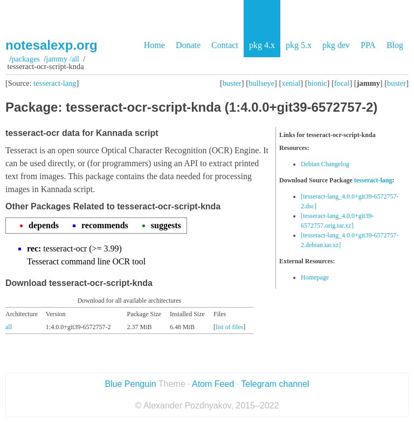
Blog (395, 45)
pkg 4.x (262, 45)
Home (154, 45)
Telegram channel (275, 384)
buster (232, 83)
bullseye (261, 83)
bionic (317, 83)
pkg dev (336, 45)
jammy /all (62, 58)
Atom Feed (213, 384)
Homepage (315, 277)
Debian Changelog (325, 164)
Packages (25, 58)
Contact (224, 45)
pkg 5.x (299, 45)
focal (342, 83)
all (8, 327)
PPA (368, 45)
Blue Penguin (130, 384)
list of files (229, 327)
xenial (290, 83)
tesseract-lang (54, 83)
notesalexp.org (51, 45)
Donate (188, 45)
